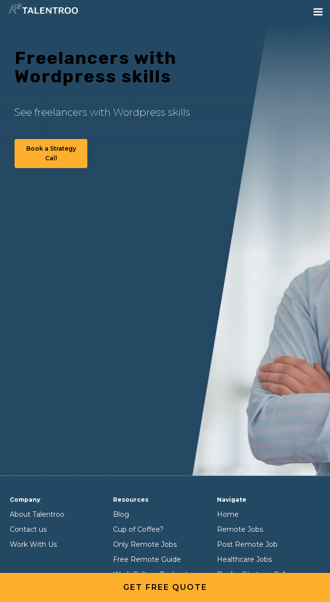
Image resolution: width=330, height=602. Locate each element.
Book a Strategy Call (51, 153)
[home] (43, 9)
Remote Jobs (240, 529)
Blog (121, 514)
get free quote (165, 587)
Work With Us (33, 544)
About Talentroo (37, 514)
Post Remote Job (247, 544)
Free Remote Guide (147, 559)
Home (228, 514)
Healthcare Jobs (244, 559)
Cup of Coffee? (138, 529)
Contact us (28, 529)
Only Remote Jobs (145, 544)
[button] (318, 12)
